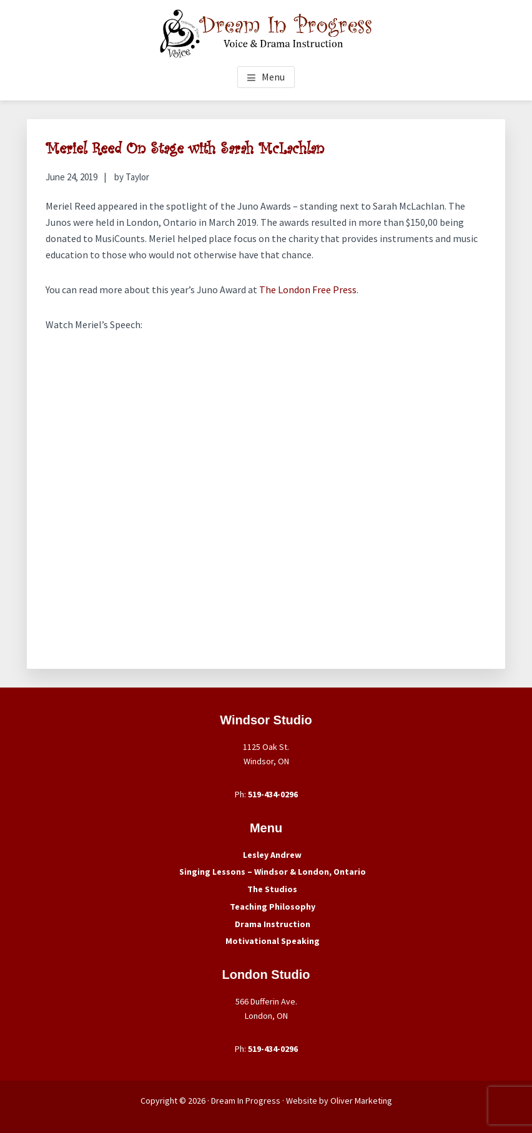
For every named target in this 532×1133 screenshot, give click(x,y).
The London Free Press (308, 289)
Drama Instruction (272, 924)
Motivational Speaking (272, 940)
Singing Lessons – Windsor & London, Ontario (272, 871)
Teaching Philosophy (272, 906)
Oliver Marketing (361, 1100)
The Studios (272, 889)
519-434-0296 (273, 794)
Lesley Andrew (272, 854)
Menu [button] (273, 77)
